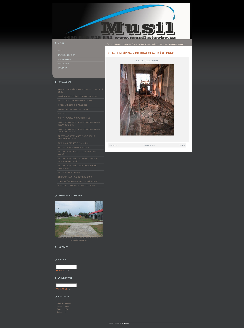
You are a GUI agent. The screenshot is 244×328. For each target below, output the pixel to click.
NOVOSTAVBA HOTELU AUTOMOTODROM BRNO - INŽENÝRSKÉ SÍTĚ (79, 123)
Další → (182, 145)
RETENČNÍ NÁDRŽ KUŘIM (69, 173)
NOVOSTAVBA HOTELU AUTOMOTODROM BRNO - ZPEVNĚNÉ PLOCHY (79, 130)
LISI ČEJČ (62, 113)
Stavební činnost (66, 55)
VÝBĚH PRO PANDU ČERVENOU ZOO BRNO (76, 186)
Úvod (109, 44)
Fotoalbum (117, 44)
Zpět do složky (149, 145)
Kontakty (62, 68)
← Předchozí (114, 145)
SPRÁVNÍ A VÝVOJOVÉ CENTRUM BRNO (75, 177)
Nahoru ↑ (127, 324)
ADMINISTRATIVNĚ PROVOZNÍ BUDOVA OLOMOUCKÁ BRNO (80, 90)
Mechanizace (64, 59)
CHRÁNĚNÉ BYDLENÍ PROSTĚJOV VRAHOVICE (78, 96)
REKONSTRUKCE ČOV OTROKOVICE (73, 147)
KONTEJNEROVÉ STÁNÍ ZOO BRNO (73, 109)
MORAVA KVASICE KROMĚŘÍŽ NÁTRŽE (74, 118)
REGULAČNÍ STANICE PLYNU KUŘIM (73, 143)
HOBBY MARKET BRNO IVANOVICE (72, 105)
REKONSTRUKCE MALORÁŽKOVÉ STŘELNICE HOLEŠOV (77, 153)
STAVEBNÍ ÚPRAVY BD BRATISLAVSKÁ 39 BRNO (143, 44)
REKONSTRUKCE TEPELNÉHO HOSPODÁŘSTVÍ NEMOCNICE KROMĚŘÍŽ (78, 160)
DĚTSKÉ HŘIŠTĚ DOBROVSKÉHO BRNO (75, 101)
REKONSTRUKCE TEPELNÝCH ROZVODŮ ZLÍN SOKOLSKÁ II (77, 167)
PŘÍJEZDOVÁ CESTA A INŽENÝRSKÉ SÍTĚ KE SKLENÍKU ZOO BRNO (76, 137)
